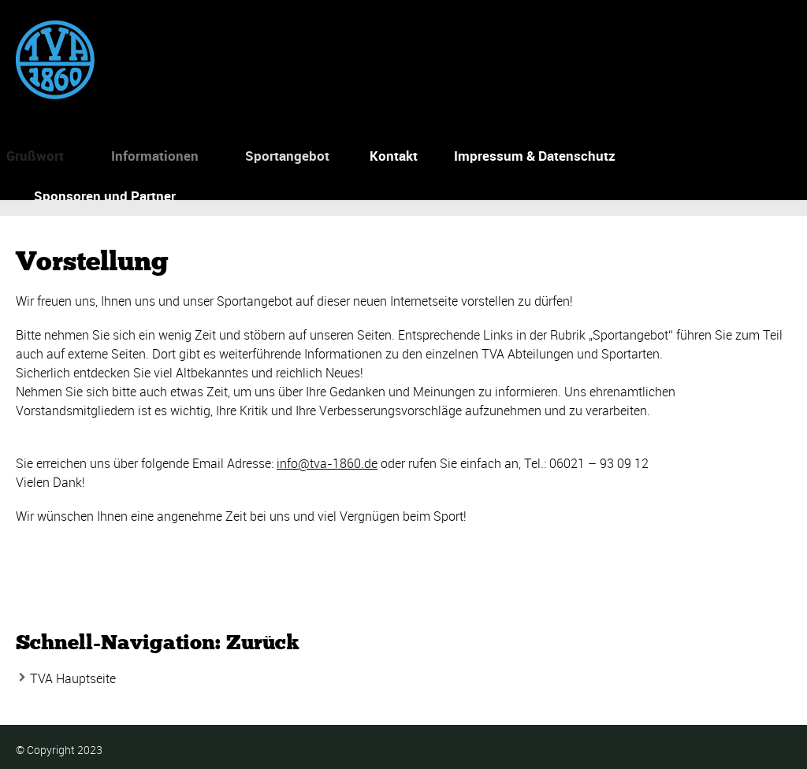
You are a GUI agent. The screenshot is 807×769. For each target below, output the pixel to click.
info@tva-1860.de (327, 463)
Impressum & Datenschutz (534, 156)
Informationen (150, 156)
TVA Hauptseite (73, 678)
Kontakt (393, 156)
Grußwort (32, 156)
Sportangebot (283, 156)
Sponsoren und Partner (105, 196)
